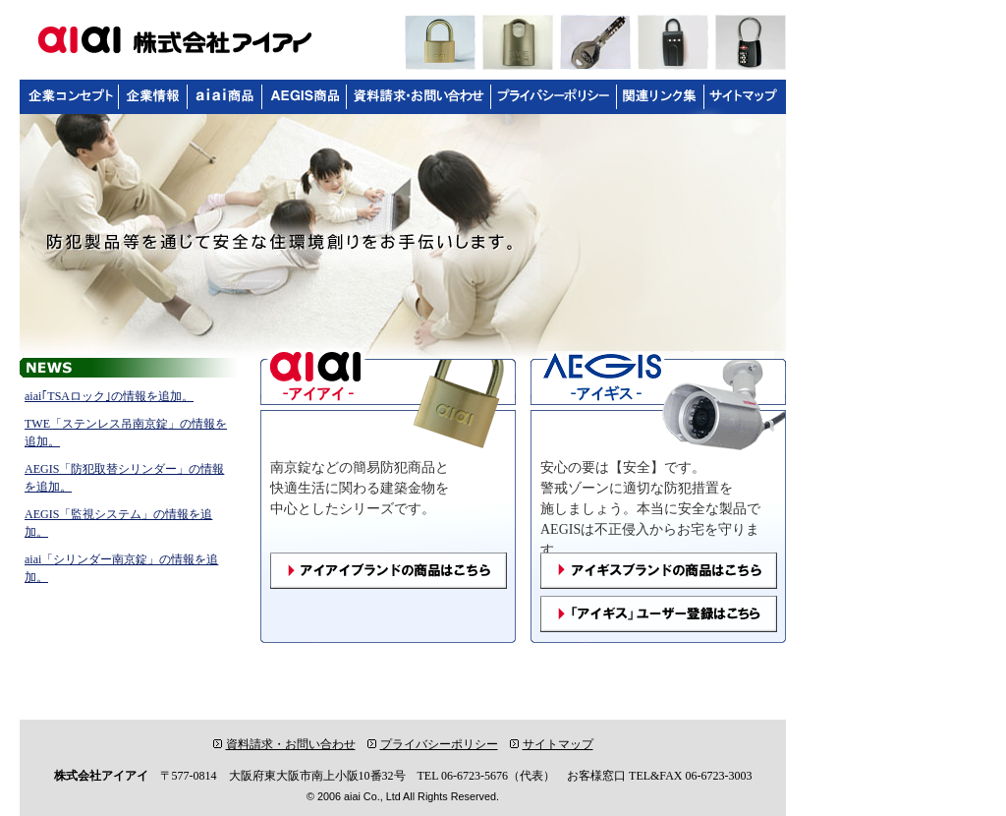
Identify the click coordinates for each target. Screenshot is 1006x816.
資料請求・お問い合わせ (284, 744)
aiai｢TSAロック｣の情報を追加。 (109, 396)
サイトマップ (551, 744)
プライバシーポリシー (432, 744)
